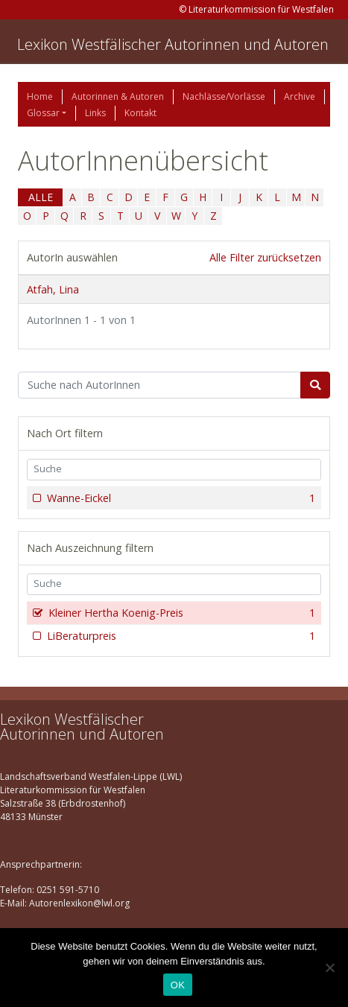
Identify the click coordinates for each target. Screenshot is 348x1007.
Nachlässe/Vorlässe (224, 96)
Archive (299, 96)
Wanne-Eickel (179, 498)
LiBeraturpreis (179, 636)
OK (178, 985)
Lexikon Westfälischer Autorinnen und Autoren (173, 44)
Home (40, 96)
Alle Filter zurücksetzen (265, 257)
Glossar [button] (43, 113)
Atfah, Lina (53, 289)
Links (95, 113)
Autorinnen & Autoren (118, 96)
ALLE (40, 197)
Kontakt (140, 113)
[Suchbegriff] (159, 385)
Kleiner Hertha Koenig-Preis (180, 613)
